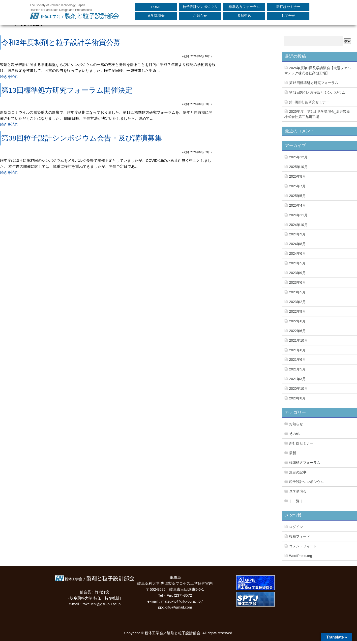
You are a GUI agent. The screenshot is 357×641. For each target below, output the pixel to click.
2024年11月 (298, 215)
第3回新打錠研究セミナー (309, 102)
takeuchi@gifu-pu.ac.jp (102, 604)
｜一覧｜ (296, 501)
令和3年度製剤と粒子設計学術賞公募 (60, 42)
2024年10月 (298, 225)
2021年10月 (298, 340)
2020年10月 (298, 388)
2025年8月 (297, 176)
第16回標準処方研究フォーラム (313, 83)
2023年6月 (297, 282)
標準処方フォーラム (244, 7)
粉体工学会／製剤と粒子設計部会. (173, 633)
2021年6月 (297, 360)
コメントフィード (303, 546)
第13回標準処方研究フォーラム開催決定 (66, 90)
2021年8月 (297, 350)
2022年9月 (297, 311)
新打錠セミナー (288, 7)
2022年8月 (297, 321)
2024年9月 (297, 234)
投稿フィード (299, 536)
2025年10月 (298, 167)
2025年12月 (298, 157)
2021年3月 (297, 379)
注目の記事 (297, 472)
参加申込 (244, 16)
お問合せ (288, 16)
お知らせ (200, 16)
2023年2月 (297, 302)
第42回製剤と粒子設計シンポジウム (317, 92)
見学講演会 (156, 16)
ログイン (296, 527)
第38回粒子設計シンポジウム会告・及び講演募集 (81, 138)
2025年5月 (297, 196)
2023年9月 (297, 273)
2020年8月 (297, 398)
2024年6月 (297, 253)
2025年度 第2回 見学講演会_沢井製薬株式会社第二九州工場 (317, 114)
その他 (294, 434)
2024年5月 (297, 263)
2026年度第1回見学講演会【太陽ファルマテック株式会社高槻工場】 (317, 70)
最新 (292, 453)
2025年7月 (297, 186)
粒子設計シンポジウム (200, 7)
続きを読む (9, 76)
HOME (156, 7)
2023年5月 (297, 292)
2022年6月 (297, 331)
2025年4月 (297, 205)
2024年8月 (297, 244)
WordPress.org (300, 556)
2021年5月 (297, 369)
